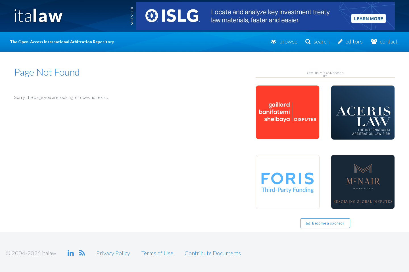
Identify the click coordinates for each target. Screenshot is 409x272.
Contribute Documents (213, 253)
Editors (354, 41)
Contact (389, 41)
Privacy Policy (113, 253)
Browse (288, 41)
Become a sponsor (325, 223)
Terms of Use (157, 253)
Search (321, 41)
